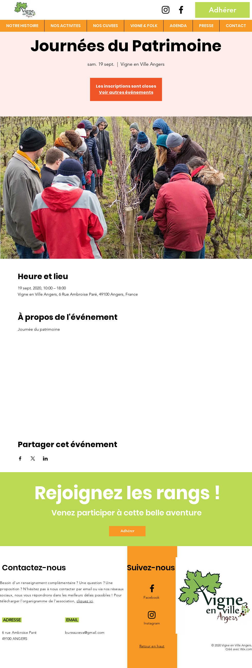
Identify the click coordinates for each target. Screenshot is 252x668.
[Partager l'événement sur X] (32, 458)
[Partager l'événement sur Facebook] (20, 458)
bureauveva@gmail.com (85, 632)
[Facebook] (151, 597)
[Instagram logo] (165, 10)
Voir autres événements (126, 92)
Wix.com (246, 649)
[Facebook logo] (181, 10)
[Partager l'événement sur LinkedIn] (45, 458)
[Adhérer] (222, 10)
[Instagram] (152, 623)
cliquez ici (85, 601)
